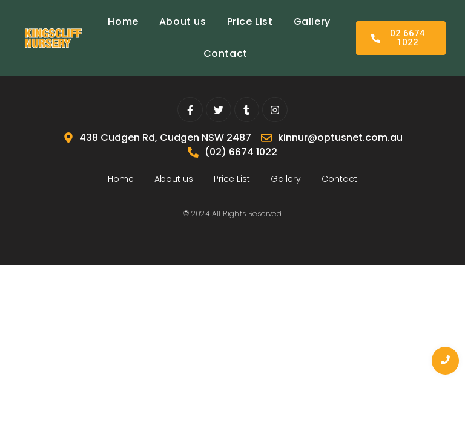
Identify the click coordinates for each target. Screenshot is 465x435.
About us (182, 21)
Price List (250, 21)
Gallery (312, 21)
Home (123, 21)
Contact (225, 53)
